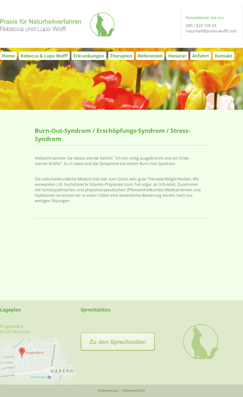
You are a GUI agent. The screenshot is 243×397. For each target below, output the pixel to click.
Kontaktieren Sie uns (205, 17)
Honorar (177, 56)
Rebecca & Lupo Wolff (44, 56)
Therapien (121, 56)
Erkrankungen (88, 56)
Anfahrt (200, 56)
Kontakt (223, 56)
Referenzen (150, 56)
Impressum (108, 390)
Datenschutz (133, 390)
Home (8, 56)
